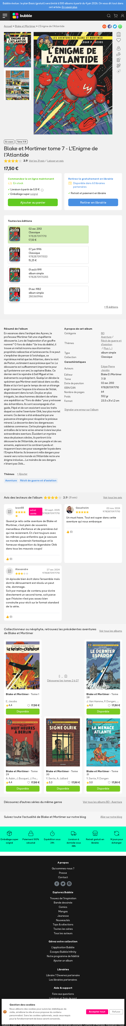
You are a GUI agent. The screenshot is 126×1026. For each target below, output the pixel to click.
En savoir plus (69, 7)
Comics (63, 867)
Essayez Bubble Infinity (63, 911)
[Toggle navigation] (4, 16)
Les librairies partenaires (63, 939)
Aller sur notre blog (111, 777)
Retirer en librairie (93, 202)
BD (103, 293)
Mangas (63, 871)
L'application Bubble (63, 907)
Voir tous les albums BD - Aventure (102, 762)
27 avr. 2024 (53, 529)
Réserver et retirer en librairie (63, 971)
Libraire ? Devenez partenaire (63, 935)
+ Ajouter (22, 434)
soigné (34, 194)
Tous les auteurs (63, 893)
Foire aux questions (63, 954)
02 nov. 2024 (113, 468)
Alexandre (21, 529)
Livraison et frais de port (63, 958)
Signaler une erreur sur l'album (81, 369)
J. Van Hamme (94, 661)
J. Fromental (37, 738)
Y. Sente (51, 738)
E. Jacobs (11, 661)
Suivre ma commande (63, 962)
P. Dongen (110, 661)
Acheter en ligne (63, 967)
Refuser (116, 1011)
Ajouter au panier (32, 202)
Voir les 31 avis (37, 160)
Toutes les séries (63, 889)
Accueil (8, 26)
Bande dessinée (63, 862)
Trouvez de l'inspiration (63, 858)
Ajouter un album (63, 920)
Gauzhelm (82, 467)
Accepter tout (97, 1011)
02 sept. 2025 (52, 470)
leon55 (19, 467)
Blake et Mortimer (25, 26)
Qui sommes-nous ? (63, 828)
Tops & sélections (63, 884)
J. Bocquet (22, 738)
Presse (63, 833)
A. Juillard (62, 738)
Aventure (106, 297)
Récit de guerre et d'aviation (111, 302)
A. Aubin (10, 738)
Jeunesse (63, 876)
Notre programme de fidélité (63, 916)
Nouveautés (63, 880)
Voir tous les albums (110, 591)
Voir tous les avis (112, 457)
